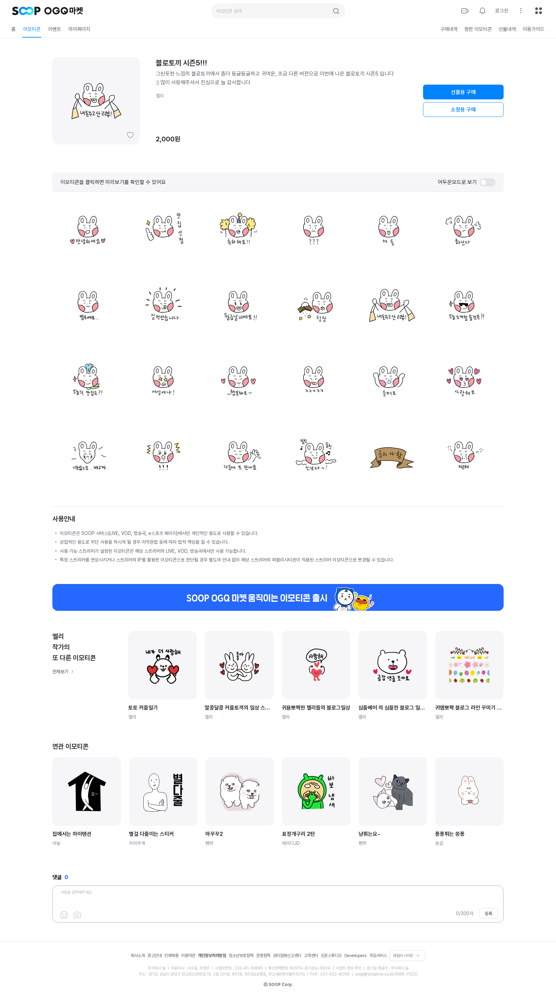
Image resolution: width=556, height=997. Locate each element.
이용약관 (188, 955)
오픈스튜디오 (331, 955)
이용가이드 (534, 29)
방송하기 (465, 10)
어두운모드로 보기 (467, 182)
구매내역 (449, 29)
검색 (336, 11)
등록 (488, 913)
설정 (521, 10)
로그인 (501, 11)
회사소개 (138, 955)
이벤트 (54, 29)
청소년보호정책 (241, 955)
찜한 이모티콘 (478, 29)
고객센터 (311, 955)
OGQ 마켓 (63, 10)
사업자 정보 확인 (348, 968)
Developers (355, 955)
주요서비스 (378, 955)
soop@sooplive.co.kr (374, 974)
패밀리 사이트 (403, 955)
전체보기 (60, 671)
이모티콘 (32, 29)
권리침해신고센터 (287, 955)
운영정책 (263, 955)
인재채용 (171, 955)
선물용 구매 (463, 92)
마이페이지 (79, 29)
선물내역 (507, 29)
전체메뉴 (538, 10)
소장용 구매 (463, 109)
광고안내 (154, 955)
